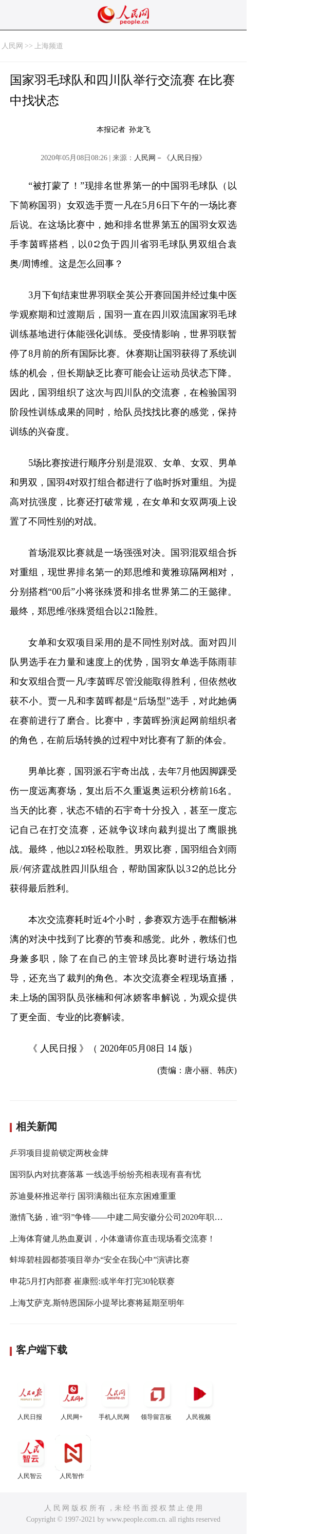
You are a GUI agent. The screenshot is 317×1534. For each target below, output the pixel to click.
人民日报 (31, 1398)
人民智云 (31, 1457)
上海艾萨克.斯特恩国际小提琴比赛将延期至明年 (97, 1302)
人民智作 (73, 1457)
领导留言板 (157, 1398)
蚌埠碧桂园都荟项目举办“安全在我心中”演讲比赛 (100, 1259)
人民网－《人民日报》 (170, 158)
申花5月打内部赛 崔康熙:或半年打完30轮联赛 (92, 1281)
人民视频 (199, 1398)
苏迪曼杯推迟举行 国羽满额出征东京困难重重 (93, 1196)
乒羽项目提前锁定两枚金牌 (59, 1153)
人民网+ (73, 1398)
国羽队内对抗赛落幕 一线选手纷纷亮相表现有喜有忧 (105, 1174)
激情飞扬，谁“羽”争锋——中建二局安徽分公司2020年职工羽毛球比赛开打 (145, 1217)
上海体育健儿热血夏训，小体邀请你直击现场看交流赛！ (112, 1238)
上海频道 (48, 46)
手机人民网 (115, 1398)
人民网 (12, 46)
